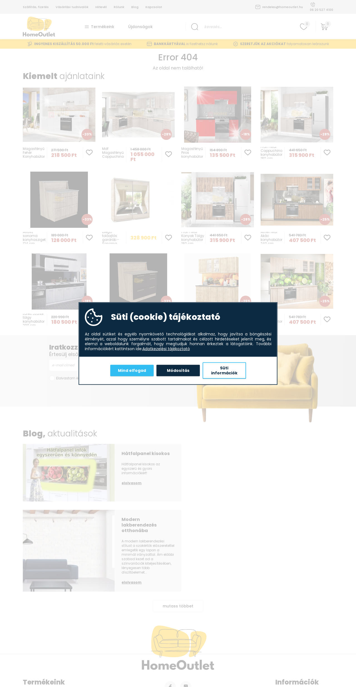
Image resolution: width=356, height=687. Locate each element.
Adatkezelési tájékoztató (166, 348)
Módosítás (178, 370)
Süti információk (224, 370)
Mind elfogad (132, 370)
